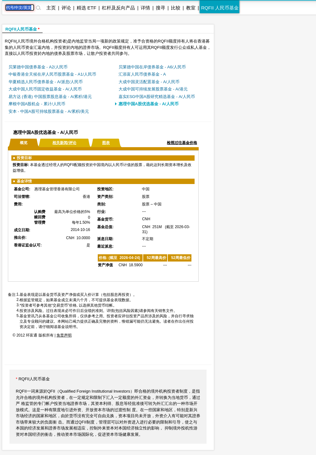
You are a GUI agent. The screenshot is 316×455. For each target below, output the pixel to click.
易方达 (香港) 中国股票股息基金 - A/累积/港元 (50, 96)
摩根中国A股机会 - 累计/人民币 (37, 103)
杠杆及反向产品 (118, 7)
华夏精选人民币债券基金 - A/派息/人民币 (46, 81)
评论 (66, 7)
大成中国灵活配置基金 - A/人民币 (149, 81)
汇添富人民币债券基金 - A (142, 74)
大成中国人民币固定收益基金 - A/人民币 (45, 89)
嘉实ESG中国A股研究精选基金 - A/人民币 (157, 96)
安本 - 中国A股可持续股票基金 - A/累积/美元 (49, 111)
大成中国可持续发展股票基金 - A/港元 (153, 89)
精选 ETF (87, 7)
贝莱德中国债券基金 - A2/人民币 (38, 67)
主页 (51, 7)
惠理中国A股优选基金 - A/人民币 (148, 103)
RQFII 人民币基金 (220, 7)
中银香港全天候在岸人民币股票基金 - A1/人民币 (52, 74)
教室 (191, 7)
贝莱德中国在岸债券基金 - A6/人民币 (152, 67)
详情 (145, 7)
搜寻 (160, 7)
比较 (175, 7)
